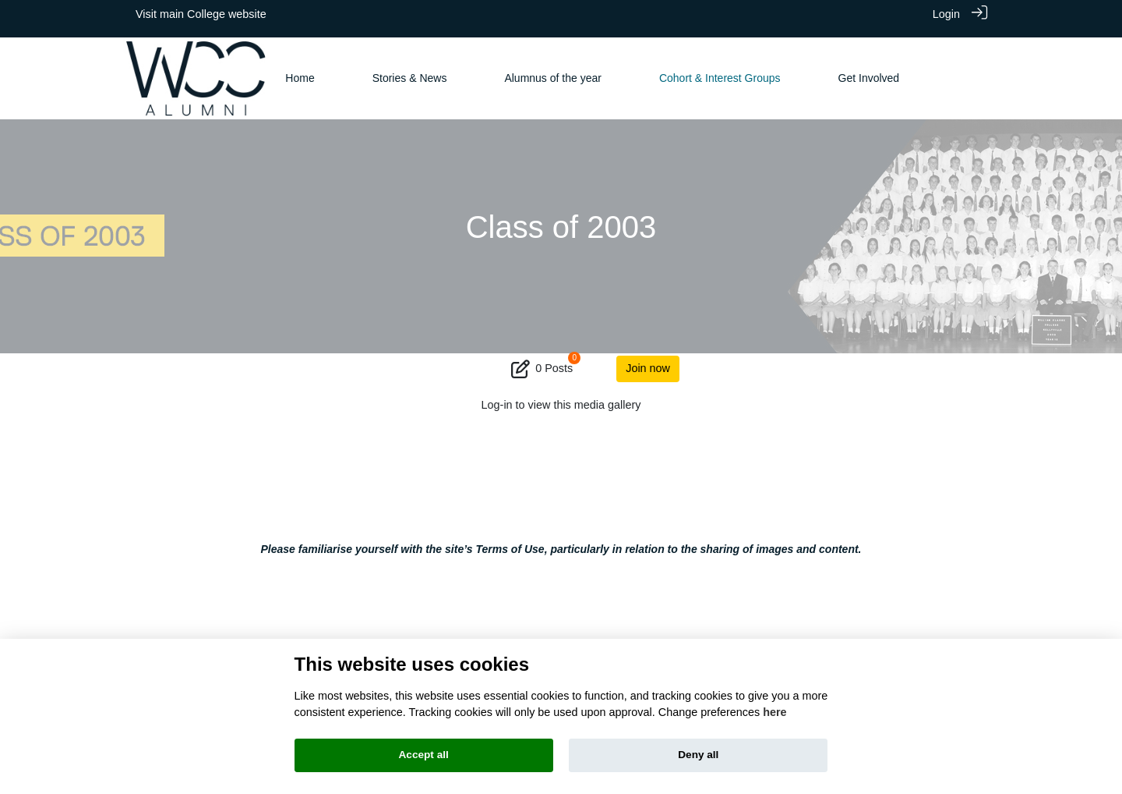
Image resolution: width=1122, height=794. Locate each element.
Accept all (424, 754)
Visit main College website (201, 14)
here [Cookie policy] (774, 712)
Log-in (497, 395)
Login (946, 14)
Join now (648, 359)
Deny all (698, 754)
